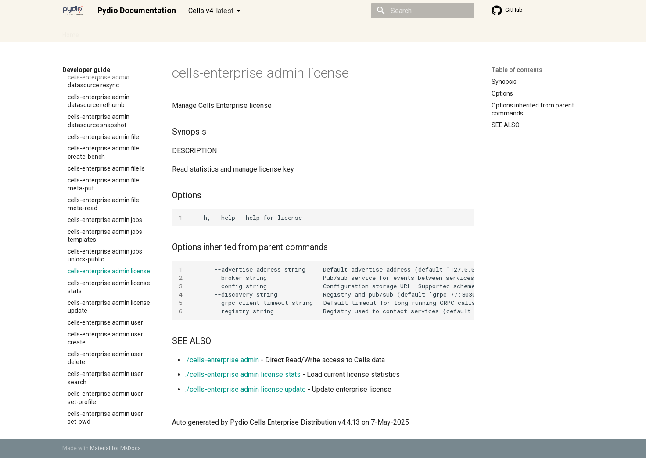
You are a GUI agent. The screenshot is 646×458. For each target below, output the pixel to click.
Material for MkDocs (115, 448)
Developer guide (196, 32)
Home (70, 32)
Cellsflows (149, 32)
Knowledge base (252, 32)
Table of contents (517, 69)
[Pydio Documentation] (73, 10)
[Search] (422, 10)
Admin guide (107, 32)
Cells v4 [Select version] (210, 11)
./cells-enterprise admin (222, 360)
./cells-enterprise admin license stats (243, 374)
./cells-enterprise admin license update (245, 389)
